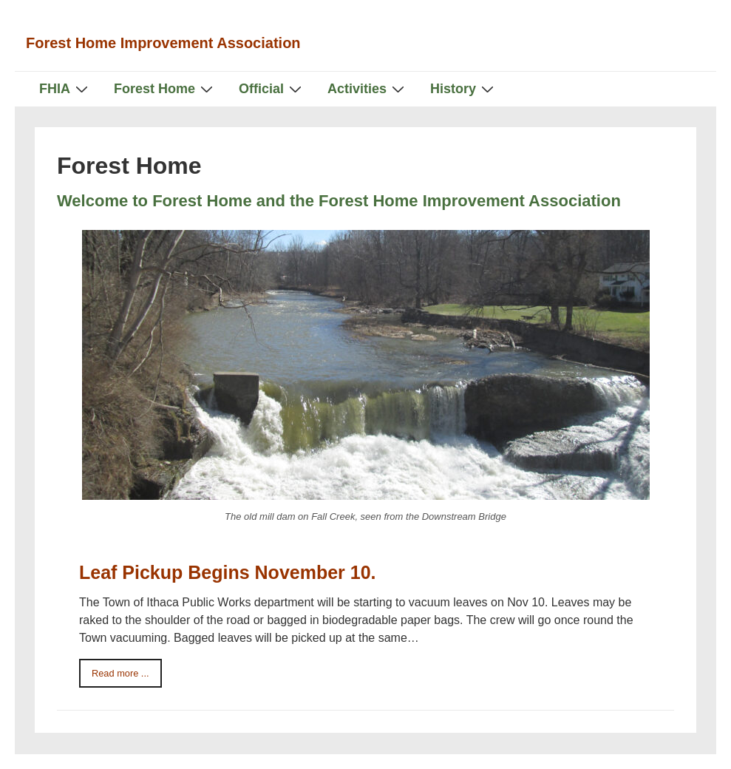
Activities (367, 88)
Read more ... (120, 673)
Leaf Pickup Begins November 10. (227, 572)
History (463, 88)
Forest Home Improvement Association (163, 43)
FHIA (65, 88)
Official (272, 88)
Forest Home (165, 88)
